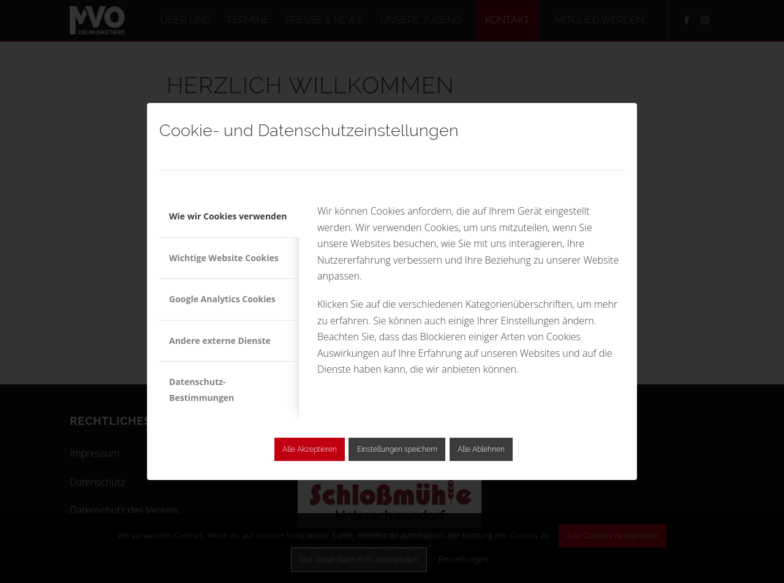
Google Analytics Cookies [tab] (222, 299)
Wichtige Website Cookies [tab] (224, 258)
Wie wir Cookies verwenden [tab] (228, 216)
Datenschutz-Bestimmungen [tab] (201, 389)
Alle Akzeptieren (309, 449)
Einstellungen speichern (397, 449)
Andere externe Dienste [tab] (220, 340)
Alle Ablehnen (481, 449)
